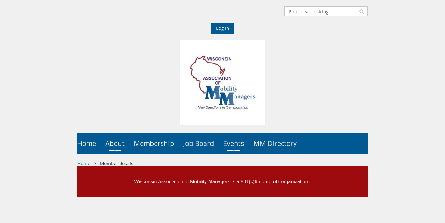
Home (83, 163)
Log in (222, 28)
